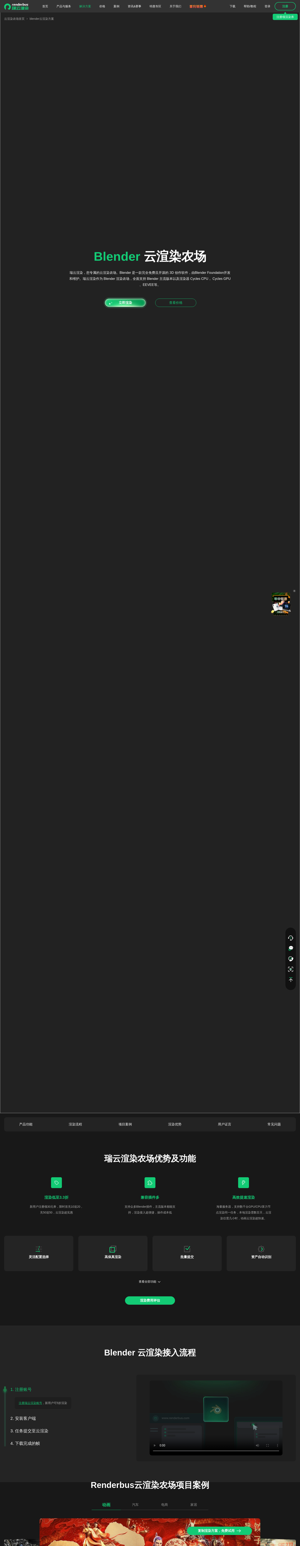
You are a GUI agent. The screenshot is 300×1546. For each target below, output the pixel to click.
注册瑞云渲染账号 (30, 1403)
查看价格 (175, 302)
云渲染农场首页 (14, 18)
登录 (267, 6)
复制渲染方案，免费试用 (219, 1530)
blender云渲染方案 (42, 18)
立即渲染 (125, 302)
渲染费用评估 (150, 1300)
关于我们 (175, 6)
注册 (285, 6)
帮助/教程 (250, 6)
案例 (116, 6)
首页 (45, 6)
